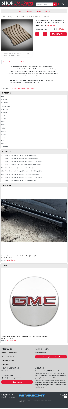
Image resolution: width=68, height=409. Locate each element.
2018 (3, 125)
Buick (3, 140)
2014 (3, 137)
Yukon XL (29, 17)
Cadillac (4, 147)
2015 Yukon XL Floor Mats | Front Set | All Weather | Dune (18, 180)
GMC (16, 17)
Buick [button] (47, 11)
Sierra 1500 (5, 106)
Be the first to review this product (23, 88)
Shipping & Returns (7, 360)
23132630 (45, 17)
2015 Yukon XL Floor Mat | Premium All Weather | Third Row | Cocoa (21, 177)
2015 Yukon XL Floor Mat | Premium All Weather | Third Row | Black (21, 161)
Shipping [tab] (22, 62)
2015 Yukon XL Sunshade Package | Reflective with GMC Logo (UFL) (21, 171)
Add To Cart (58, 34)
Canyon (4, 103)
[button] (59, 4)
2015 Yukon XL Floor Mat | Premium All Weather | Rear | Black (19, 158)
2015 (22, 17)
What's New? (7, 185)
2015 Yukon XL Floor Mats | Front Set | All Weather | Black (18, 155)
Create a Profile (40, 352)
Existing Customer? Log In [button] (51, 357)
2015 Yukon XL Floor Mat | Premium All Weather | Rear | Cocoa (20, 174)
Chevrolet (5, 144)
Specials (5, 265)
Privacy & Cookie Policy (9, 352)
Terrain (4, 109)
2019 (3, 122)
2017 (3, 128)
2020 (3, 118)
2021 (3, 115)
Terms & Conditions (7, 356)
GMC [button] (20, 11)
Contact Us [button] (17, 382)
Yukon (4, 112)
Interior (37, 17)
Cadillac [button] (38, 11)
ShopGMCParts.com (8, 397)
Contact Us (5, 364)
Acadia (4, 99)
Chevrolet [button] (29, 11)
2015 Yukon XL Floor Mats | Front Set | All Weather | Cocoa (19, 168)
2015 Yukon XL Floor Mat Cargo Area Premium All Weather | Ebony (21, 164)
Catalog (9, 17)
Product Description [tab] (10, 62)
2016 (3, 131)
